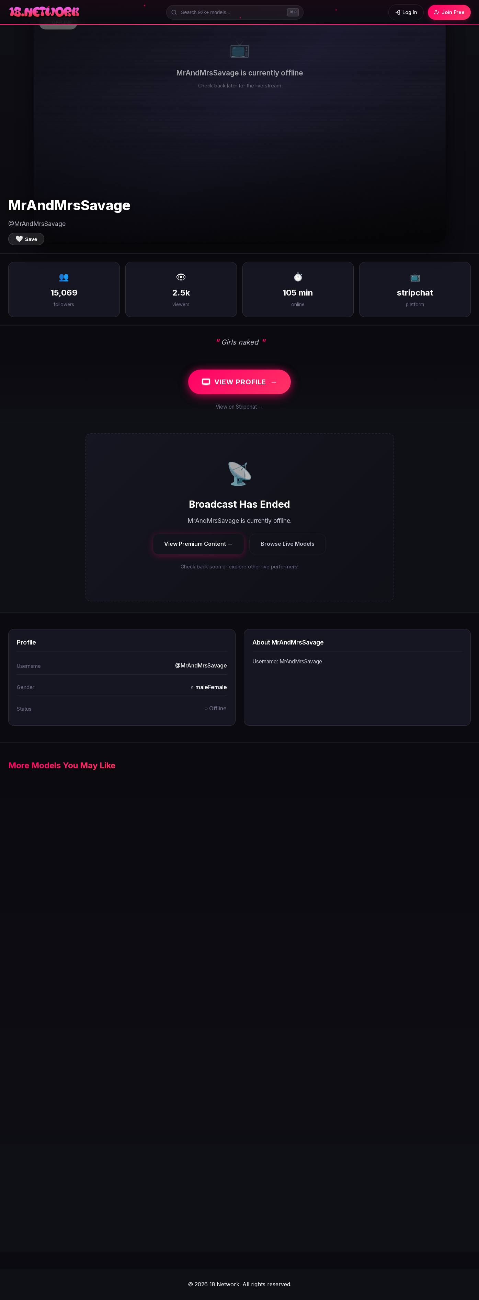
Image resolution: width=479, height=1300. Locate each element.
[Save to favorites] (26, 239)
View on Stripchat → (239, 407)
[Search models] (235, 12)
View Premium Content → (198, 543)
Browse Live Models (288, 543)
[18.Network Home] (44, 12)
